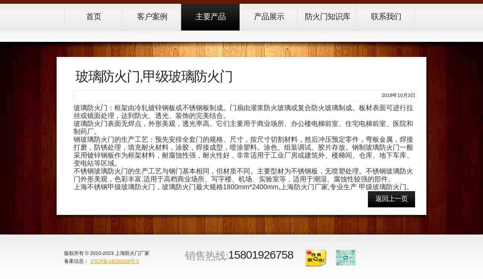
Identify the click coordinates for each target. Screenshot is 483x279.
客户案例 (152, 16)
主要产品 (210, 16)
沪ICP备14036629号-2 (114, 261)
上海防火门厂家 (132, 253)
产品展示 (269, 16)
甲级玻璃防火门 (382, 187)
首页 (93, 16)
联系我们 (386, 16)
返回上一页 (391, 198)
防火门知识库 (327, 16)
